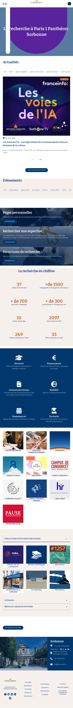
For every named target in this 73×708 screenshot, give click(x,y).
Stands (64, 190)
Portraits (54, 416)
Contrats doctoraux (19, 390)
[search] (3, 4)
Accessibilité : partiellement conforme (62, 692)
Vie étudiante (44, 684)
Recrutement (36, 190)
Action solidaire (13, 190)
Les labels (45, 694)
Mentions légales (62, 687)
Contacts (63, 684)
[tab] (36, 539)
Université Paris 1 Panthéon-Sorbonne (10, 688)
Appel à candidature (21, 71)
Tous (5, 71)
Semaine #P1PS (55, 190)
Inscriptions (45, 687)
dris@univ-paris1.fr (60, 664)
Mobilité (54, 390)
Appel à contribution (52, 71)
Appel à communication (37, 71)
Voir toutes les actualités (36, 170)
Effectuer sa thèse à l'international (54, 393)
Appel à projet (25, 190)
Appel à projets (65, 71)
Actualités (28, 682)
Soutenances (19, 416)
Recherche (28, 692)
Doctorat (19, 363)
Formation (28, 689)
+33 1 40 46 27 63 (59, 658)
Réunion (45, 190)
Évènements (28, 685)
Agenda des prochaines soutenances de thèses (19, 419)
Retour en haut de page (13, 627)
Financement (54, 363)
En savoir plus (10, 221)
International (28, 696)
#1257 (11, 71)
